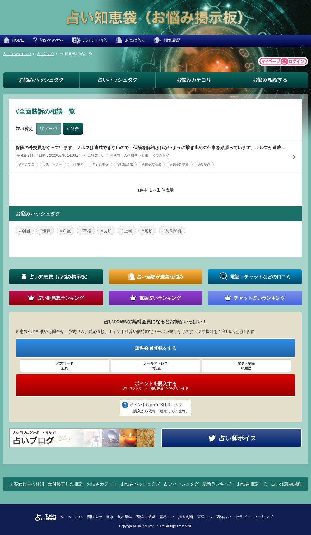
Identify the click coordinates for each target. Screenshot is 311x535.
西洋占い (223, 517)
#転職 (45, 230)
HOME (18, 40)
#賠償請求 (125, 164)
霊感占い (166, 517)
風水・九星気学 (119, 517)
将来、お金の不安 (155, 155)
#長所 (106, 230)
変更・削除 (246, 366)
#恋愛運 (204, 164)
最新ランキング (217, 483)
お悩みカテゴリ (193, 80)
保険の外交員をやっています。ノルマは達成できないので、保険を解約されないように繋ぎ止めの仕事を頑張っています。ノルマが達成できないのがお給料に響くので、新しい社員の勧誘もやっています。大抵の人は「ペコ (151, 147)
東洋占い (204, 517)
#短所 (147, 230)
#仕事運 (78, 164)
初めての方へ (52, 40)
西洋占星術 (145, 517)
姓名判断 (185, 517)
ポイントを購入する (155, 385)
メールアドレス (155, 366)
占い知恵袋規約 (286, 483)
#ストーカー (53, 164)
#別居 (24, 230)
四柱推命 (94, 517)
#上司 (126, 230)
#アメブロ (27, 164)
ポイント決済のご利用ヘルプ (159, 408)
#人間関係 (172, 230)
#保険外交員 (179, 164)
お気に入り (135, 40)
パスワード (65, 366)
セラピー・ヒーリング (254, 517)
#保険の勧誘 (151, 164)
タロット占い (71, 517)
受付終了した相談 (65, 483)
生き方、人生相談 (123, 155)
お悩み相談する (270, 80)
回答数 (72, 128)
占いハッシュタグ (117, 80)
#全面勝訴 (101, 164)
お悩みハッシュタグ (41, 80)
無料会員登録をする (156, 348)
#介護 (65, 230)
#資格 (85, 230)
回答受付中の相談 (26, 483)
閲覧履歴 (172, 40)
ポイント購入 (95, 40)
